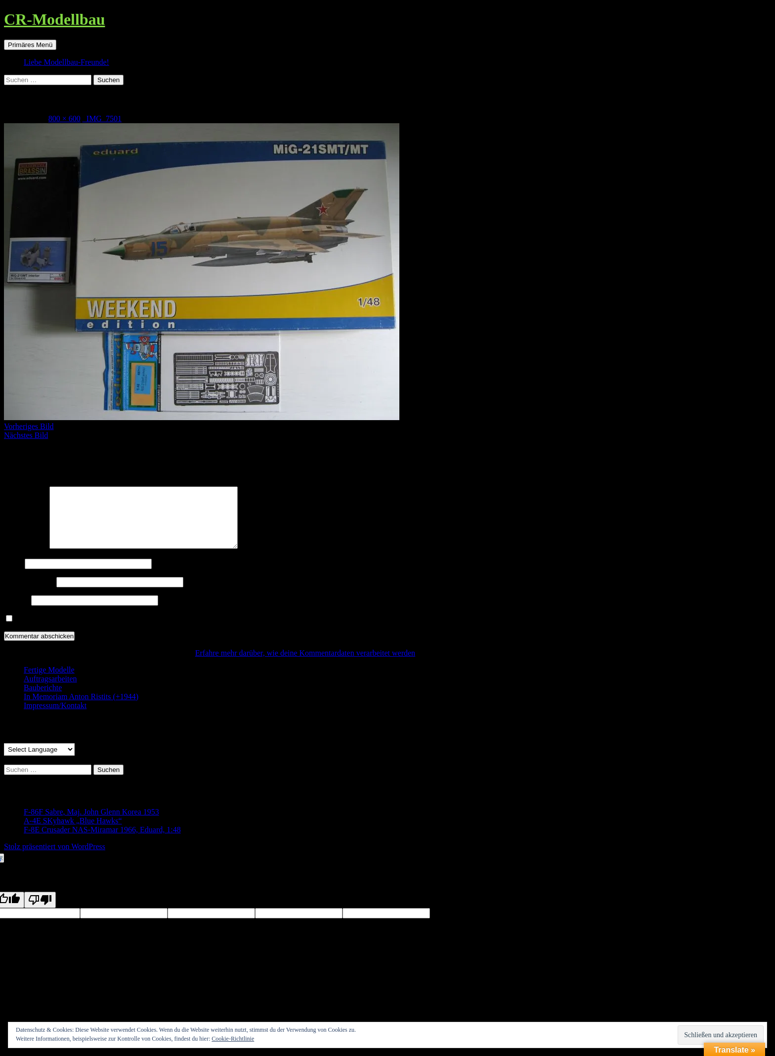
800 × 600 (64, 118)
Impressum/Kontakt (55, 717)
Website (16, 612)
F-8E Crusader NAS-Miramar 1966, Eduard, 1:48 (102, 841)
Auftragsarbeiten (50, 690)
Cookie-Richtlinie (233, 1038)
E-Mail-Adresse (29, 593)
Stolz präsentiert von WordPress (54, 858)
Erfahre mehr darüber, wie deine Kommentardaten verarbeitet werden (305, 665)
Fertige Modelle (49, 681)
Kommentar (25, 558)
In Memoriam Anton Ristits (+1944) (81, 708)
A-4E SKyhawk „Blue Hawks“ (73, 832)
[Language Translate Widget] (39, 761)
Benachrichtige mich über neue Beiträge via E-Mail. (98, 630)
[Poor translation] (40, 912)
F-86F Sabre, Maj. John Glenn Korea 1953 (91, 823)
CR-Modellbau (54, 19)
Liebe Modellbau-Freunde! (66, 62)
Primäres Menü (30, 44)
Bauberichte (43, 699)
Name (13, 575)
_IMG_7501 (102, 118)
